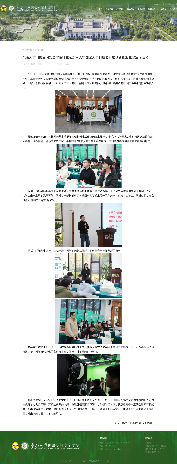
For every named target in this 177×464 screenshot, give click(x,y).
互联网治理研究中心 (152, 452)
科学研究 (109, 9)
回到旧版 (171, 4)
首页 (100, 9)
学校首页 (157, 4)
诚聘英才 (173, 9)
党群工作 (152, 9)
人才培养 (120, 9)
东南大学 (148, 442)
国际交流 (141, 9)
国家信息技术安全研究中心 (154, 449)
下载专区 (162, 9)
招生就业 (130, 9)
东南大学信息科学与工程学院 (155, 445)
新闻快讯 (41, 50)
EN (164, 4)
